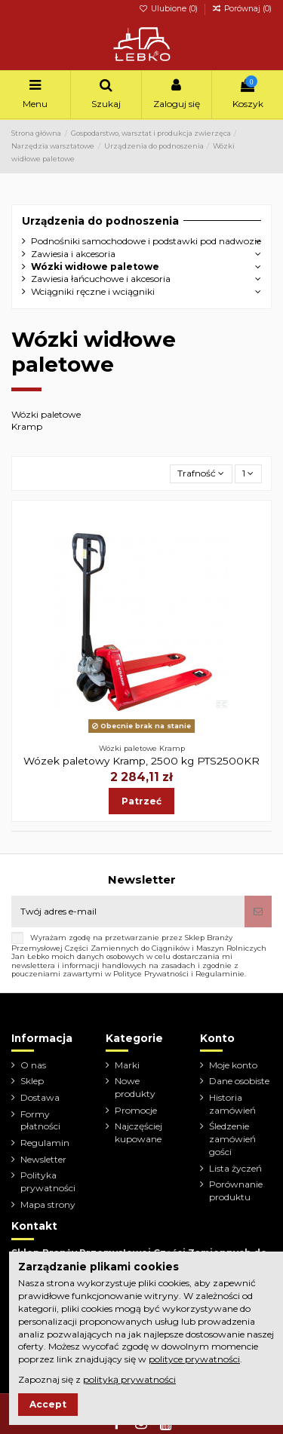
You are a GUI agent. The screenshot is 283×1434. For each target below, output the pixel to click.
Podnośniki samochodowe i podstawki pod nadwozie (146, 241)
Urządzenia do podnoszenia (100, 221)
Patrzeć (141, 801)
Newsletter (43, 1159)
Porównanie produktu (236, 1190)
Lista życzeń (235, 1168)
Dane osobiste (239, 1080)
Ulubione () (169, 9)
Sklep (32, 1080)
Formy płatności (40, 1120)
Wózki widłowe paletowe (95, 266)
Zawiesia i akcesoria (73, 253)
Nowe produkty (135, 1087)
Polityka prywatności (47, 1181)
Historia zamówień (232, 1104)
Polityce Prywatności (151, 974)
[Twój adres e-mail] (128, 911)
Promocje (136, 1110)
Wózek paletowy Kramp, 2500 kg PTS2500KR (141, 761)
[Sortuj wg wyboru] (201, 473)
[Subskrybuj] (258, 911)
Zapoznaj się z (97, 1379)
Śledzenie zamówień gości (232, 1138)
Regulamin (44, 1142)
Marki (127, 1065)
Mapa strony (47, 1204)
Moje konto (233, 1065)
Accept (47, 1404)
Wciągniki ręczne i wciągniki (93, 291)
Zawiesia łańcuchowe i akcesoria (101, 278)
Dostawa (40, 1097)
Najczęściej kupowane (138, 1132)
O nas (33, 1065)
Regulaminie (220, 974)
